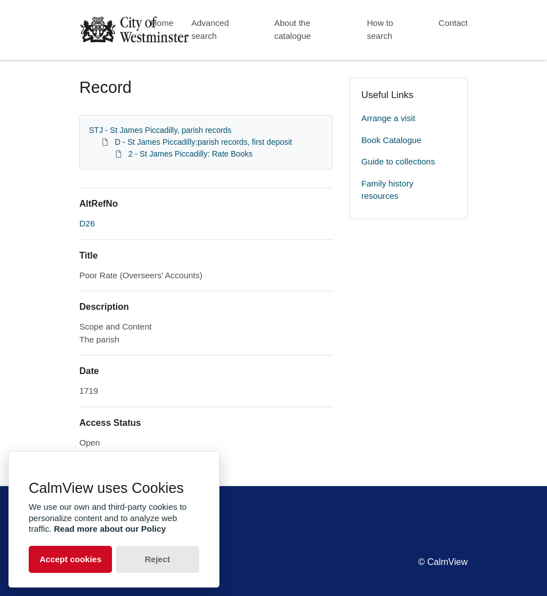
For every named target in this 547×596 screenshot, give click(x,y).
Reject (157, 559)
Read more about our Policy (110, 528)
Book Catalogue (391, 140)
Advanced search (210, 29)
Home (162, 23)
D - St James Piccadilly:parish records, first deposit (203, 141)
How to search (380, 29)
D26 (87, 223)
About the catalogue (292, 29)
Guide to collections (398, 161)
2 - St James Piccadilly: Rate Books (190, 153)
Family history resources (387, 190)
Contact (453, 23)
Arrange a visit (388, 118)
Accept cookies (70, 559)
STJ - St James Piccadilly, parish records (160, 130)
